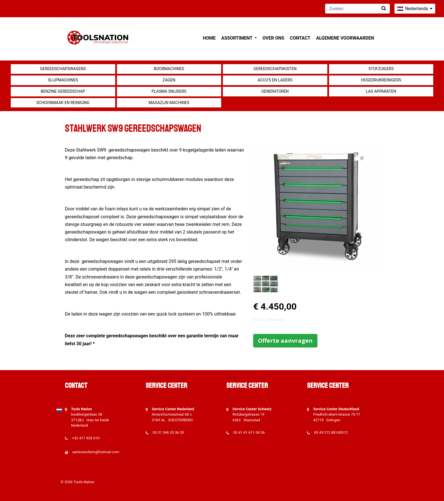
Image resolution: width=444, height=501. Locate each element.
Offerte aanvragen (285, 340)
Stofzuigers (381, 68)
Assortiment (237, 38)
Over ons (273, 38)
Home (209, 38)
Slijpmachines (63, 80)
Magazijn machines (169, 102)
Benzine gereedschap (63, 91)
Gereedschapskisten (274, 68)
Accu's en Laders (275, 80)
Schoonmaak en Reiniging (62, 102)
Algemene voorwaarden (345, 38)
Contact (300, 38)
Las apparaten (381, 91)
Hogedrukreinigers (381, 80)
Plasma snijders (168, 91)
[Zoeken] (357, 9)
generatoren (275, 91)
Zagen (169, 80)
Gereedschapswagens (63, 68)
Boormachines (169, 68)
